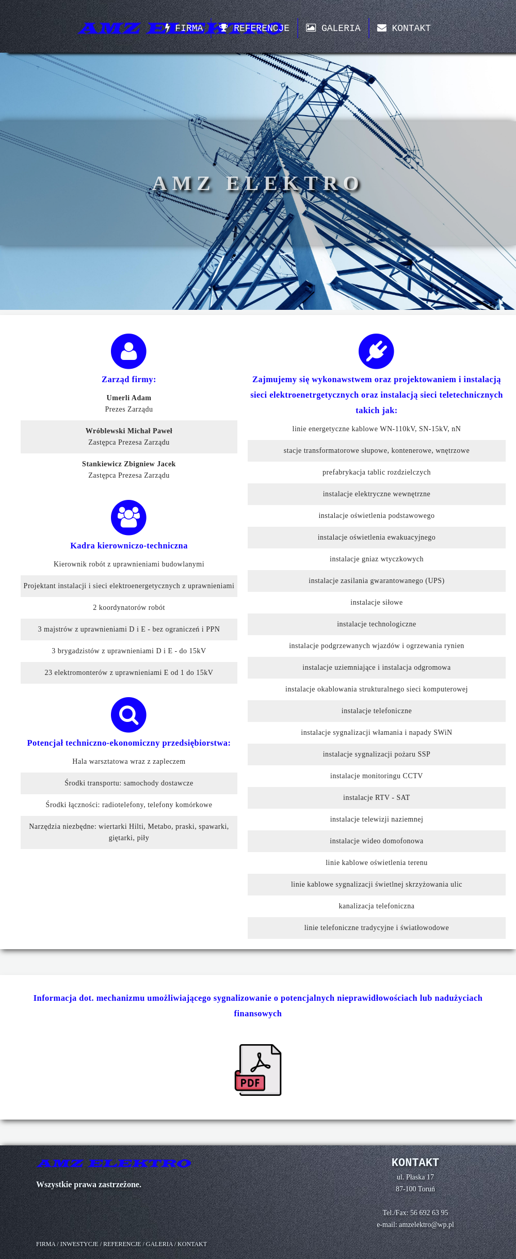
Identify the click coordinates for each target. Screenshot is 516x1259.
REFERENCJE (254, 28)
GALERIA (333, 28)
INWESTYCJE (79, 1244)
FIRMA (184, 28)
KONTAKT (404, 28)
